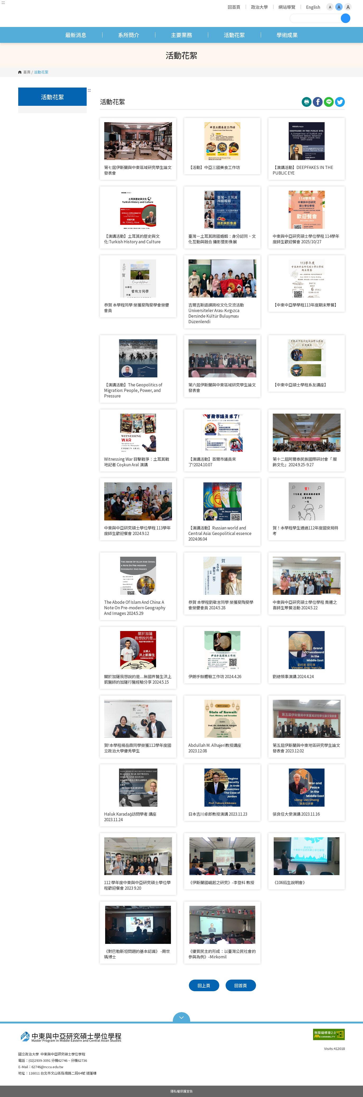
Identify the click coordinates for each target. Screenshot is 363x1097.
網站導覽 (286, 7)
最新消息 (75, 35)
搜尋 (345, 18)
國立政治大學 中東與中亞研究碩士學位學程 (23, 9)
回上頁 (204, 985)
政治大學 (259, 7)
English (313, 7)
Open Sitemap (181, 1017)
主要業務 (181, 35)
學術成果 (287, 35)
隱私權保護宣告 (181, 1091)
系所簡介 (128, 35)
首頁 (27, 72)
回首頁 (234, 7)
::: (3, 2)
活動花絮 (234, 35)
